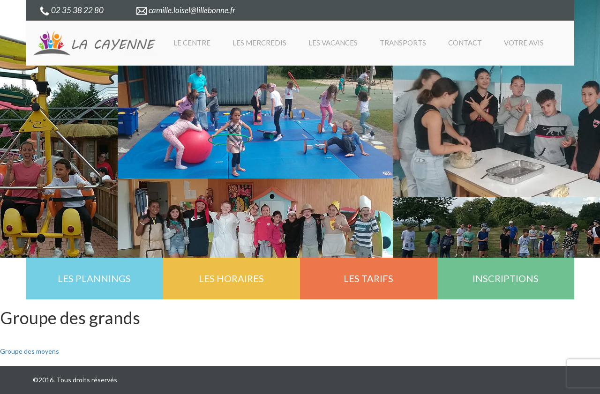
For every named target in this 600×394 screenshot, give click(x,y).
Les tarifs (368, 278)
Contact (465, 42)
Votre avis (524, 42)
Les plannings (94, 278)
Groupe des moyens (29, 351)
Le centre (191, 42)
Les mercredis (259, 42)
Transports (403, 42)
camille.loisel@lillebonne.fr (185, 10)
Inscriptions (505, 278)
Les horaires (231, 278)
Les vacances (333, 42)
